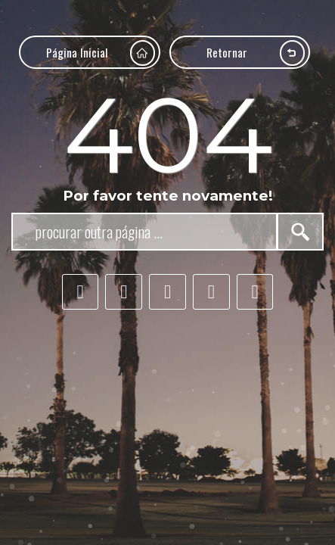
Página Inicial (100, 52)
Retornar (255, 52)
